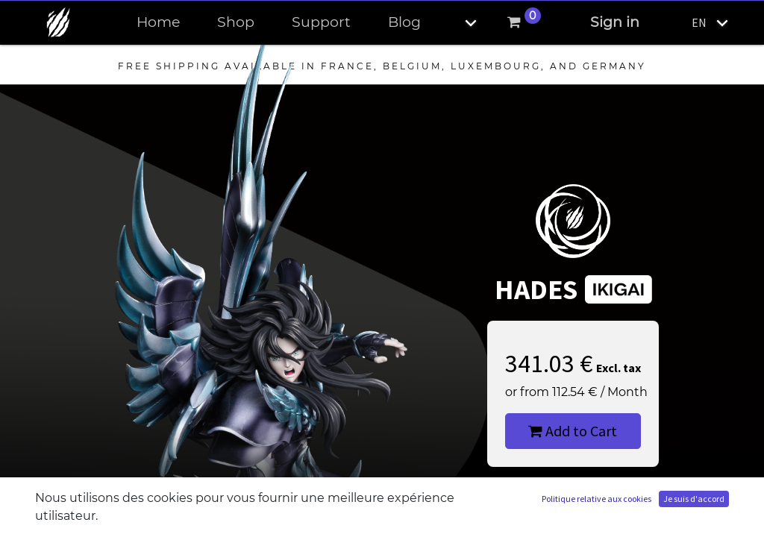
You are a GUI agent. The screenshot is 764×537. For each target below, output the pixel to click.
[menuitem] (158, 23)
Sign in (614, 22)
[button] (458, 23)
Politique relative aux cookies (596, 498)
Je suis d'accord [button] (693, 498)
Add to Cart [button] (572, 430)
